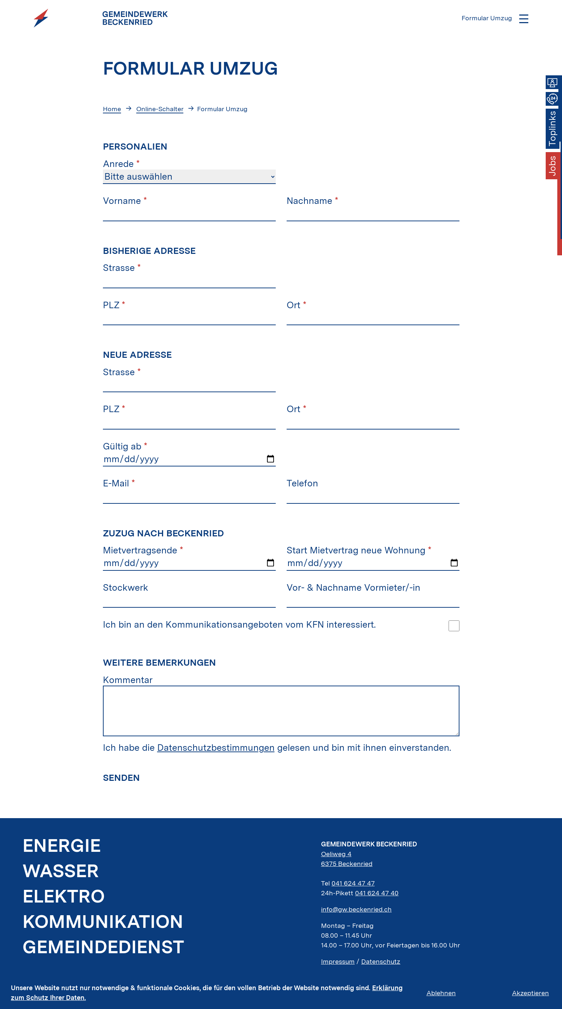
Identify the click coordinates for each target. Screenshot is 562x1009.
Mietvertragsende (143, 550)
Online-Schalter (159, 109)
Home (112, 109)
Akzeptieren (530, 993)
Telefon (302, 483)
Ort (296, 305)
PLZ (114, 305)
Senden (121, 777)
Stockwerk (125, 587)
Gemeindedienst (103, 947)
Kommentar (128, 679)
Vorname (125, 200)
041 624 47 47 (353, 883)
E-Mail (119, 483)
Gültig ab (125, 446)
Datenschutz (380, 961)
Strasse (122, 267)
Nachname (312, 200)
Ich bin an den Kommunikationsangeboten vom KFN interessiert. (239, 624)
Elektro (63, 896)
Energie (61, 845)
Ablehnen (441, 993)
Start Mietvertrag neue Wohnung (359, 550)
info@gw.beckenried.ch (356, 909)
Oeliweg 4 (336, 854)
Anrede (121, 163)
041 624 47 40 (377, 893)
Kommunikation (102, 921)
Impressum (338, 961)
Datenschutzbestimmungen (216, 747)
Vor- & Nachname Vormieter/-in (353, 587)
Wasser (60, 871)
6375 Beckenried (346, 863)
